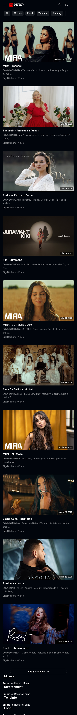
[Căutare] (60, 5)
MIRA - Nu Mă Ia (13, 454)
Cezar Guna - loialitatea (17, 518)
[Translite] (66, 5)
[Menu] (4, 5)
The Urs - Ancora (13, 583)
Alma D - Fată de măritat (18, 389)
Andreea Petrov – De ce (18, 195)
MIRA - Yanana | (12, 65)
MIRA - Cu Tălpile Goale (17, 324)
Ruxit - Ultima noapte (16, 648)
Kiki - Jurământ (12, 259)
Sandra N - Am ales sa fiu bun (21, 130)
